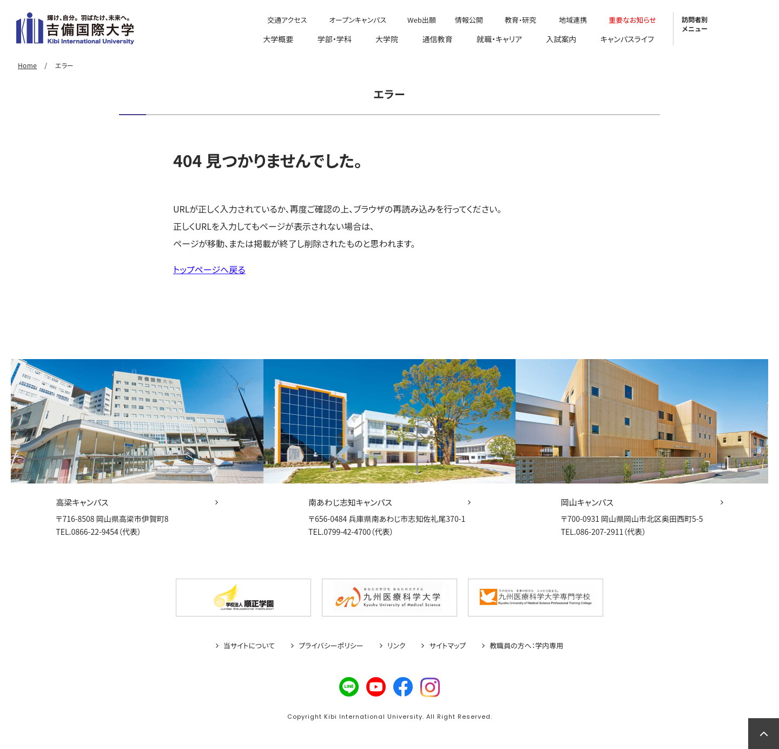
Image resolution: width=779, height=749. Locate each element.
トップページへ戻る (209, 269)
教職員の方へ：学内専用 (526, 645)
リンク (396, 645)
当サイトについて (249, 645)
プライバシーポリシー (331, 645)
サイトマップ (447, 645)
